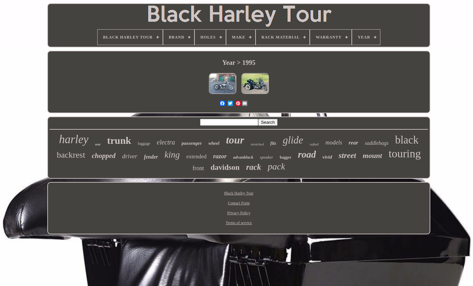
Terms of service (239, 223)
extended (196, 156)
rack (253, 167)
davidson (225, 167)
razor (220, 156)
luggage (144, 143)
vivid (327, 157)
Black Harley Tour (239, 193)
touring (405, 153)
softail (314, 144)
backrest (71, 155)
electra (166, 142)
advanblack (243, 157)
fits (273, 143)
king (172, 155)
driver (129, 156)
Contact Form (239, 203)
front (198, 168)
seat (98, 144)
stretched (257, 144)
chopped (103, 156)
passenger (192, 143)
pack (276, 166)
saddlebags (377, 143)
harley (73, 139)
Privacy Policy (238, 213)
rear (353, 143)
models (333, 142)
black (406, 140)
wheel (213, 143)
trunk (119, 140)
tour (235, 140)
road (307, 154)
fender (151, 157)
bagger (285, 157)
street (347, 155)
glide (293, 140)
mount (372, 155)
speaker (266, 157)
